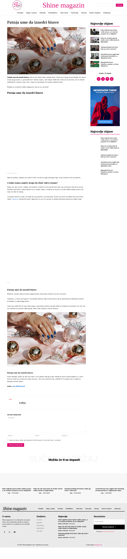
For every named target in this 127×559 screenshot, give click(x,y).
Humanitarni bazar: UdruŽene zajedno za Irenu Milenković (109, 64)
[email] (109, 533)
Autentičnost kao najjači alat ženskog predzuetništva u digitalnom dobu (110, 56)
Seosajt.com (98, 556)
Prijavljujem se (109, 539)
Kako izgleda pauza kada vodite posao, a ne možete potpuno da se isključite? (109, 32)
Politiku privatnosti (108, 543)
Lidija (22, 414)
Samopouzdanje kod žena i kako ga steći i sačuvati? (109, 48)
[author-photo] (4, 504)
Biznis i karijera (63, 535)
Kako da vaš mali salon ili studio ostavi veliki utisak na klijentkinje (110, 40)
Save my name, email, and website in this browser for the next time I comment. (35, 451)
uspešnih (15, 237)
